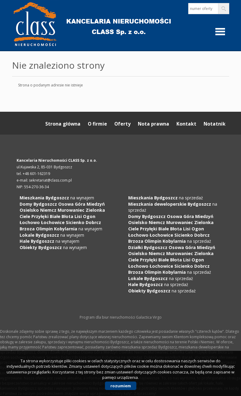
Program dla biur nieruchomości (108, 317)
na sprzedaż (165, 198)
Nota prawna (153, 123)
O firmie (97, 123)
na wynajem (57, 198)
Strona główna (63, 123)
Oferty (122, 123)
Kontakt (186, 123)
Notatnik (215, 123)
